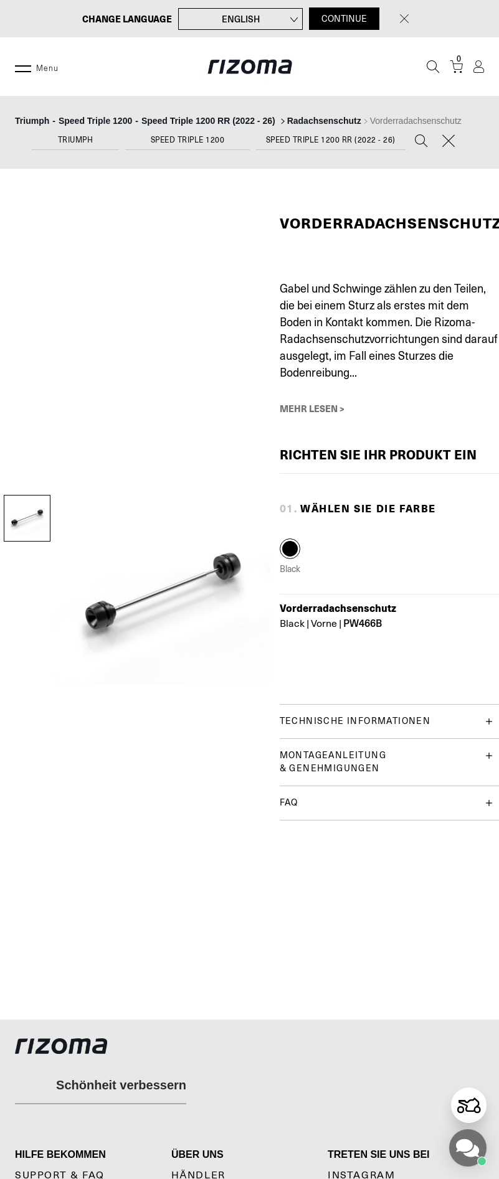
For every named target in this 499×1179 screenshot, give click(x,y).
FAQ (386, 802)
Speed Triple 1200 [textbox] (188, 140)
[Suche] (433, 66)
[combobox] (75, 143)
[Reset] (448, 142)
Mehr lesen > (312, 408)
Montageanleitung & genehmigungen (386, 761)
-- (146, 121)
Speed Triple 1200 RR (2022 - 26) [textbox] (331, 140)
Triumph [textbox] (75, 140)
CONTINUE (344, 19)
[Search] (421, 142)
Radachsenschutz (324, 121)
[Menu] (23, 66)
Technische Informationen (386, 721)
